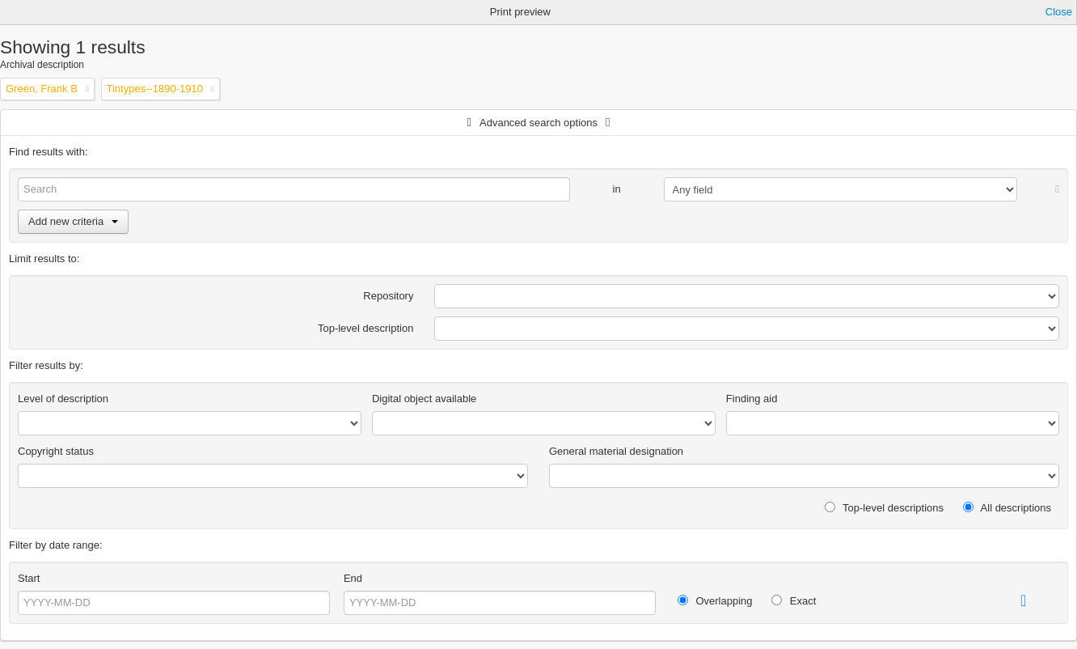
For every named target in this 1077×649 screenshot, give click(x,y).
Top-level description (366, 328)
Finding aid (752, 398)
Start (29, 578)
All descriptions (1007, 508)
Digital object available (424, 398)
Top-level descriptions (884, 508)
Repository (388, 296)
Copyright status (56, 451)
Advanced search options (538, 123)
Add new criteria (73, 221)
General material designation (616, 451)
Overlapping (715, 601)
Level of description (63, 398)
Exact (793, 601)
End (353, 578)
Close (1058, 12)
